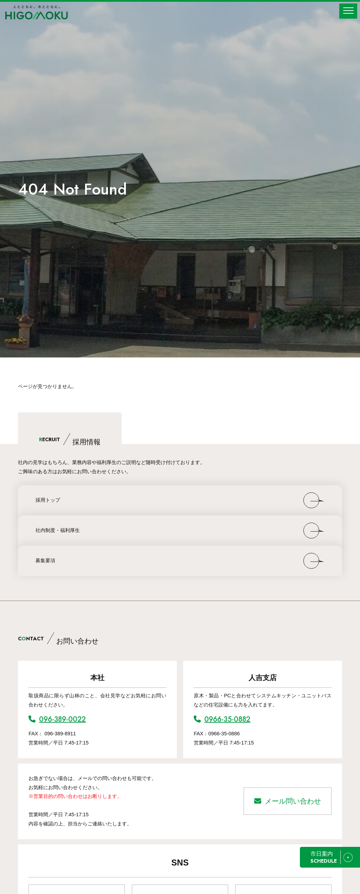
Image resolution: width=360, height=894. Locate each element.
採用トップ (48, 500)
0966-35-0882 (222, 719)
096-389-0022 (57, 719)
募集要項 (45, 560)
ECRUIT (70, 439)
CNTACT (58, 638)
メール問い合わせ (287, 801)
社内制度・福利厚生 (58, 530)
